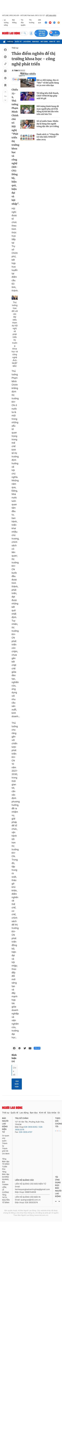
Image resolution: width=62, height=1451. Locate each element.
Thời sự (10, 41)
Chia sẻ (37, 1048)
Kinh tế (52, 41)
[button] (5, 91)
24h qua (39, 23)
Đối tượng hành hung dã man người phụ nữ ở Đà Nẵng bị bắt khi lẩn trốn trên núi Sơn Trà (48, 110)
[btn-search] (25, 33)
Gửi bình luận (17, 1084)
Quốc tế (18, 41)
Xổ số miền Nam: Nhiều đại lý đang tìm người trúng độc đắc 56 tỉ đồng (48, 124)
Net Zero (44, 41)
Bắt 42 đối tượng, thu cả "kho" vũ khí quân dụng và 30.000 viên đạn (48, 83)
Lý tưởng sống (5, 23)
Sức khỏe (51, 1112)
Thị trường (31, 21)
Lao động (27, 41)
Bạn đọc (35, 41)
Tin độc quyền (22, 23)
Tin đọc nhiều (28, 73)
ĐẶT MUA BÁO (51, 15)
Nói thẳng (14, 21)
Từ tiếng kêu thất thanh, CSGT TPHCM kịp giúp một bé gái (48, 96)
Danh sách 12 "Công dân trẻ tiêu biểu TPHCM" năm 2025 (48, 137)
